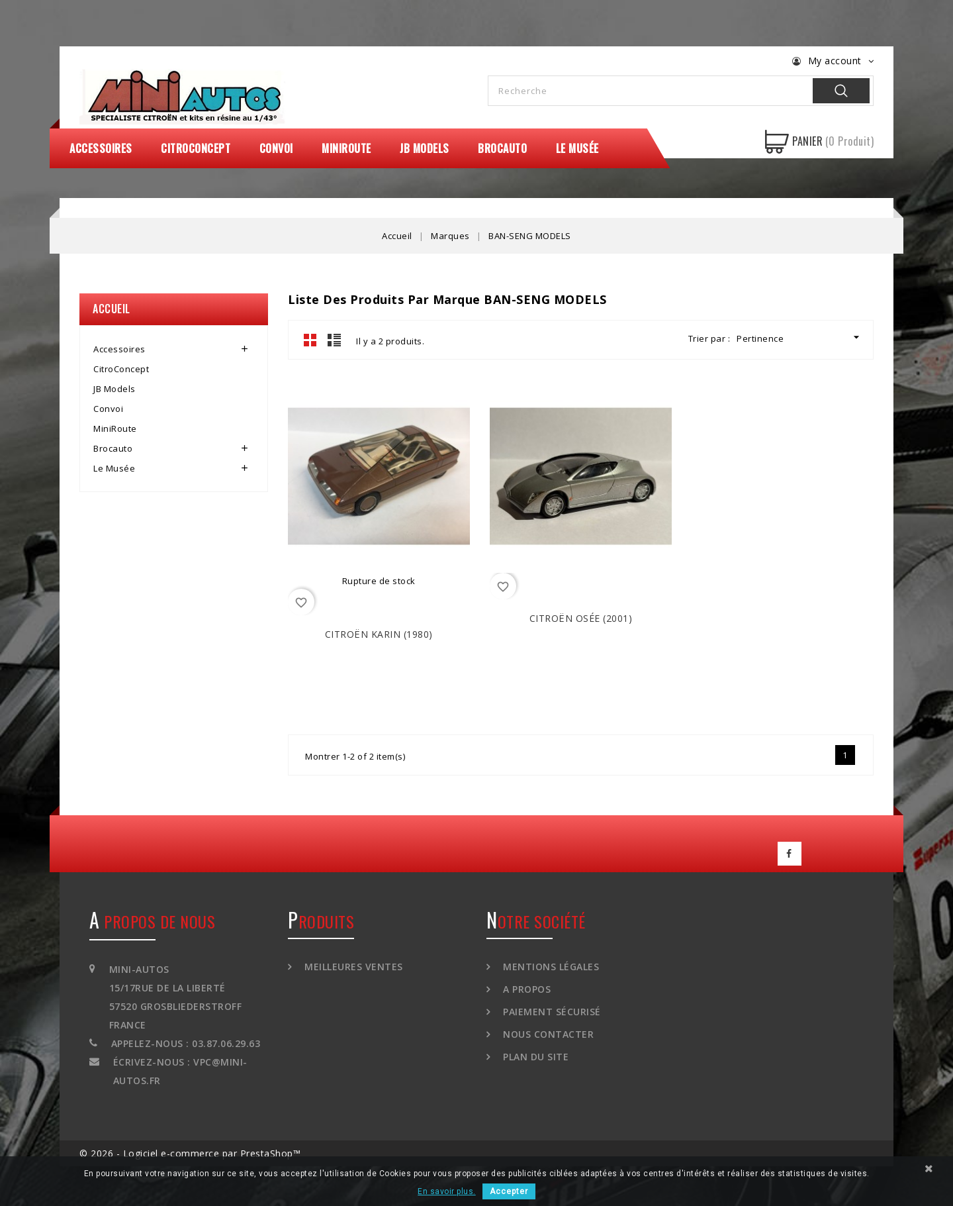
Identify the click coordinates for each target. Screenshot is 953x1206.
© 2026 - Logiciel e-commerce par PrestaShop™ (189, 1153)
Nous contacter (547, 1034)
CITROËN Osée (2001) (581, 618)
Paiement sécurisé (550, 1011)
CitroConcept (195, 148)
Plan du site (534, 1056)
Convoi (276, 148)
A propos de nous (152, 921)
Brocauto (502, 148)
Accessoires (100, 148)
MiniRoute (346, 148)
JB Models (424, 148)
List (334, 339)
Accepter (509, 1191)
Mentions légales (550, 966)
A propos (525, 989)
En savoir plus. (447, 1191)
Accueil (111, 309)
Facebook (789, 854)
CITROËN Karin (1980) (379, 634)
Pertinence (800, 337)
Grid (310, 339)
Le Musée (577, 148)
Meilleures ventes (352, 966)
